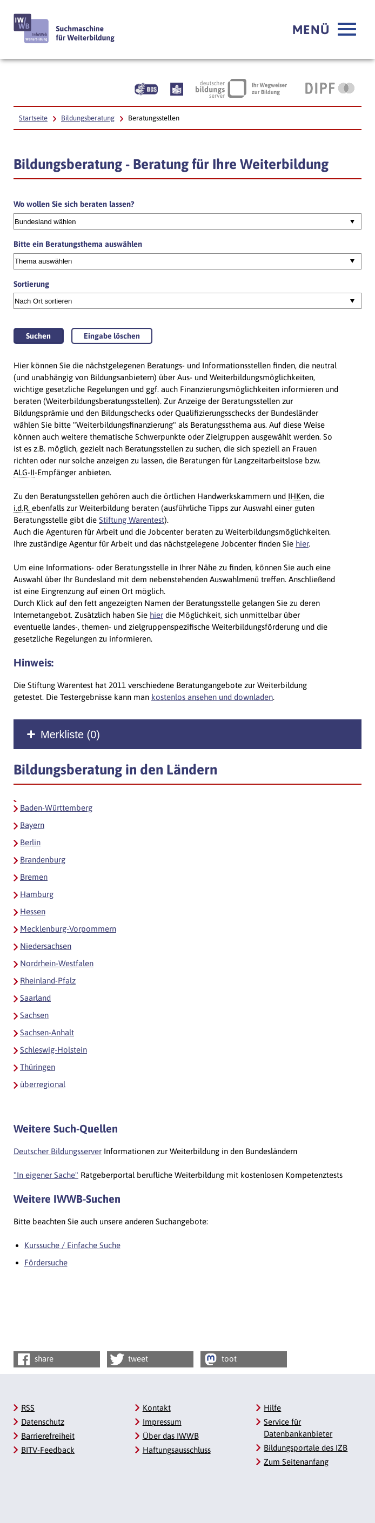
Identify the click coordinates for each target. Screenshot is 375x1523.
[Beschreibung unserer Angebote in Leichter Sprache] (176, 88)
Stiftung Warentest (131, 519)
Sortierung (31, 283)
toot (219, 1359)
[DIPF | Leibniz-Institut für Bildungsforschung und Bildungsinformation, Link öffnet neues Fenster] (329, 88)
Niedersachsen (45, 946)
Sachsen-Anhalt (47, 1032)
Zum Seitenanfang (296, 1461)
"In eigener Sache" (46, 1175)
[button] (324, 29)
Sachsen (34, 1015)
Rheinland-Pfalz (48, 980)
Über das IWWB (171, 1435)
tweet (128, 1359)
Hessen (32, 911)
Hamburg (36, 894)
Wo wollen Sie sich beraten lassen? (74, 203)
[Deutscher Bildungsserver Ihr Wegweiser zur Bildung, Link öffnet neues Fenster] (241, 88)
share (34, 1359)
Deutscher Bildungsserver (58, 1151)
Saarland (35, 997)
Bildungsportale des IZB (305, 1447)
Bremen (34, 876)
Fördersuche (46, 1262)
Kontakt (157, 1407)
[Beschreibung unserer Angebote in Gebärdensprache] (146, 88)
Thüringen (37, 1067)
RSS (28, 1407)
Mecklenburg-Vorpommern (68, 928)
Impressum (162, 1421)
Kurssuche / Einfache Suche (72, 1245)
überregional (42, 1084)
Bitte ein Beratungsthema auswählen (78, 243)
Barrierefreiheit (48, 1435)
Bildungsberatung (88, 118)
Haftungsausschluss (177, 1449)
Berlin (30, 842)
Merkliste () (70, 734)
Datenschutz (42, 1421)
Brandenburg (42, 859)
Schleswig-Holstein (53, 1049)
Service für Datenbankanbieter (298, 1427)
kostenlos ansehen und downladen (212, 697)
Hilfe (272, 1407)
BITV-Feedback (48, 1449)
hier (302, 543)
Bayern (32, 825)
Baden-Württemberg (56, 807)
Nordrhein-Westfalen (56, 963)
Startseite (33, 118)
